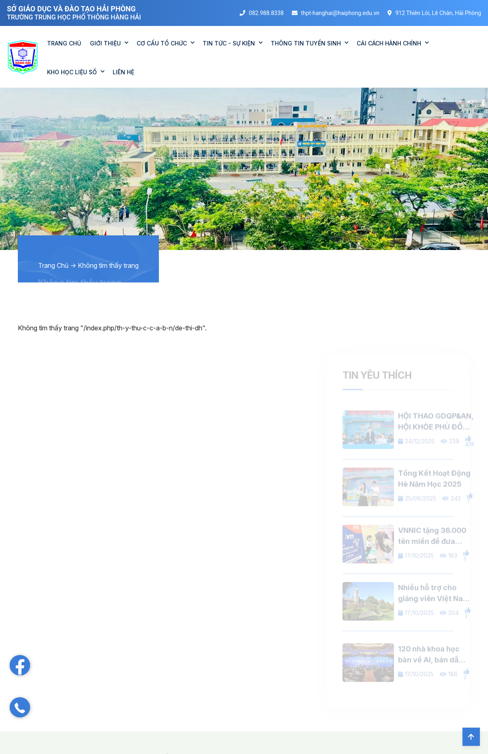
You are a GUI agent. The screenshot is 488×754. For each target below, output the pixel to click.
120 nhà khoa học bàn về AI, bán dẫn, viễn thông (431, 668)
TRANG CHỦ (64, 43)
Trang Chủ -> (57, 265)
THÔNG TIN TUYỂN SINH (306, 43)
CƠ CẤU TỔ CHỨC (162, 43)
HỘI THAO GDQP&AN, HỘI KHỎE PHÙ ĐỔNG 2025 (436, 435)
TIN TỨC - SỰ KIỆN (229, 43)
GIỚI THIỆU (105, 43)
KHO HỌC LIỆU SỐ (72, 72)
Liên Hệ (123, 72)
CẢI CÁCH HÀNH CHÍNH (389, 43)
